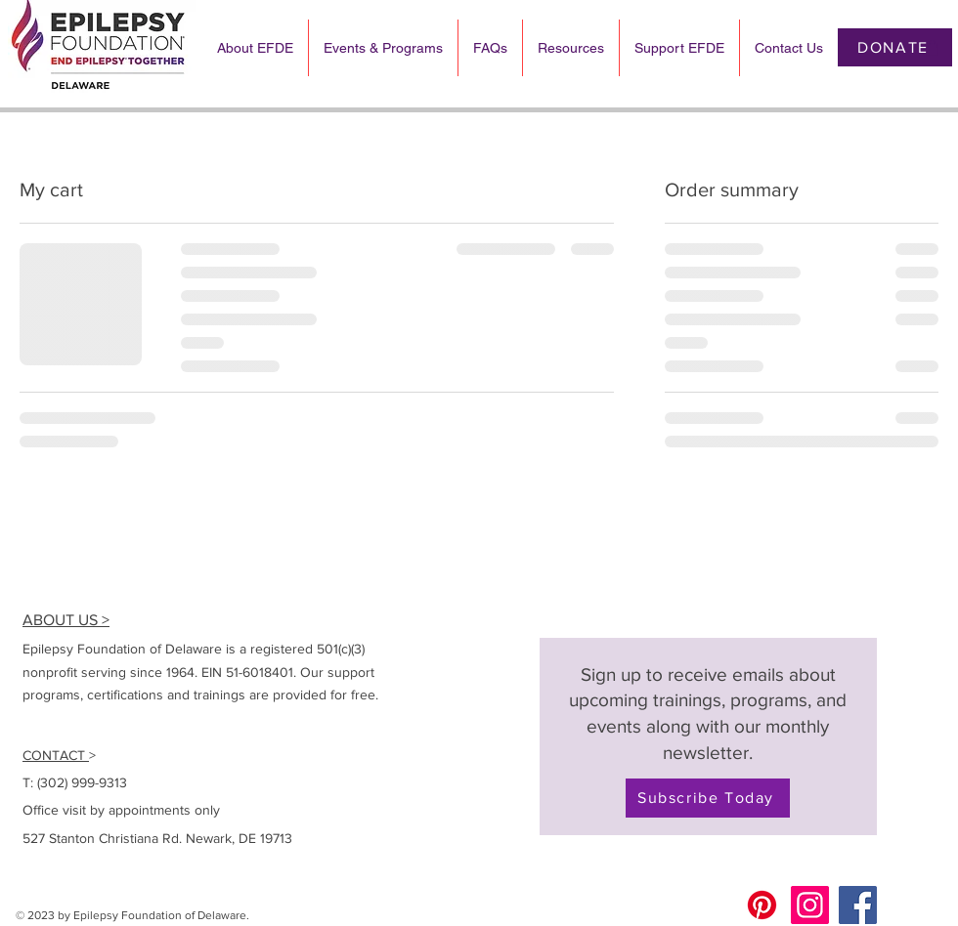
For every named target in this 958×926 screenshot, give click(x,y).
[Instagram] (810, 905)
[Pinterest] (762, 905)
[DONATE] (895, 47)
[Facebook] (858, 905)
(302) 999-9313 (82, 782)
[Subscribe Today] (708, 798)
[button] (932, 48)
